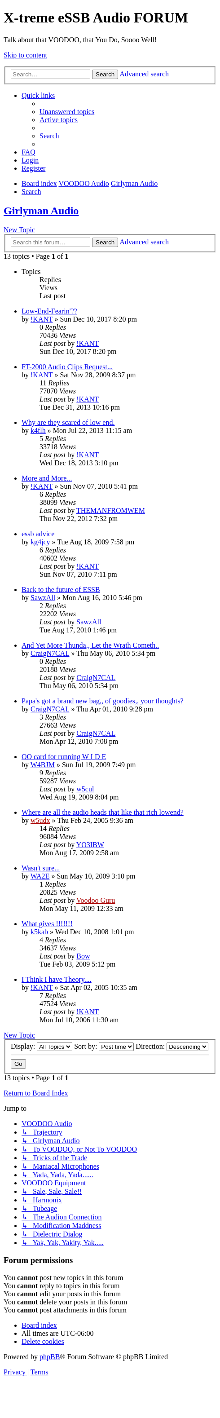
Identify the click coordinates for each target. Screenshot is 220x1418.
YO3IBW (90, 844)
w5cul (85, 789)
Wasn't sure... (41, 868)
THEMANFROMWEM (110, 510)
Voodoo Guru (95, 900)
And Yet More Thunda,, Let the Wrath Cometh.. (90, 645)
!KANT (42, 319)
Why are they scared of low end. (68, 422)
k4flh (38, 430)
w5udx (40, 820)
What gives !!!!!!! (47, 924)
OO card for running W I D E (64, 756)
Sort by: (104, 1046)
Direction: (172, 1046)
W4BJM (43, 765)
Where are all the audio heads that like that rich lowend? (103, 812)
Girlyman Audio (41, 210)
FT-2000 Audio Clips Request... (67, 367)
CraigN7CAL (50, 653)
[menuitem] (67, 111)
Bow (83, 956)
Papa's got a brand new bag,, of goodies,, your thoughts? (103, 701)
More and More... (47, 478)
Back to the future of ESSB (61, 589)
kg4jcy (40, 542)
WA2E (40, 876)
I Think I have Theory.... (57, 979)
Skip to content (25, 55)
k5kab (39, 932)
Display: (41, 1046)
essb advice (38, 534)
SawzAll (43, 597)
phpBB (50, 1357)
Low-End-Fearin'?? (49, 311)
